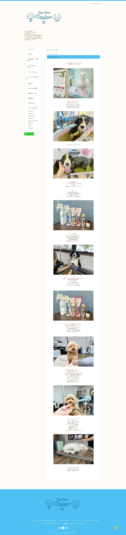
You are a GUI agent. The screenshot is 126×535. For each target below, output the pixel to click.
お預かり (30, 83)
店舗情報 (30, 98)
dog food (30, 111)
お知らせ (30, 54)
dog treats (31, 113)
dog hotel (31, 123)
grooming (30, 118)
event (30, 125)
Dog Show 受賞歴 (32, 88)
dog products (32, 116)
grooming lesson (32, 120)
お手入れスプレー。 (54, 57)
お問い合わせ (31, 103)
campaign (30, 128)
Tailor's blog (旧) (32, 108)
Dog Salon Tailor (58, 532)
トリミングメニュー (33, 72)
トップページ (31, 49)
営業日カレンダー (32, 93)
